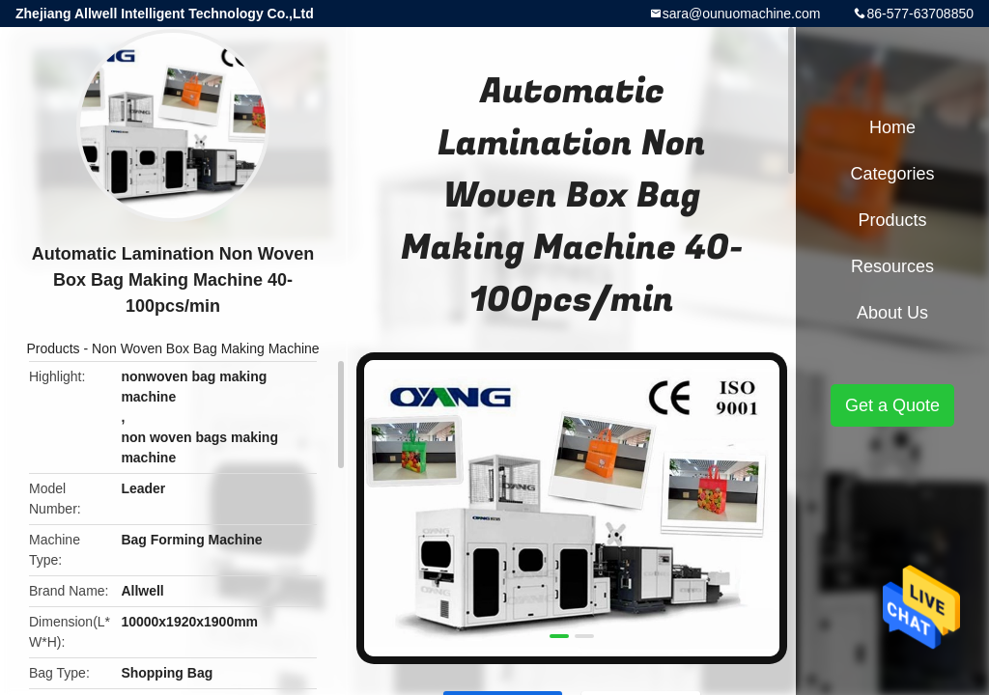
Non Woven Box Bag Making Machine (206, 348)
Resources (892, 266)
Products (52, 348)
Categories (892, 173)
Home (892, 127)
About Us (892, 312)
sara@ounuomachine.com (742, 13)
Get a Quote (892, 405)
